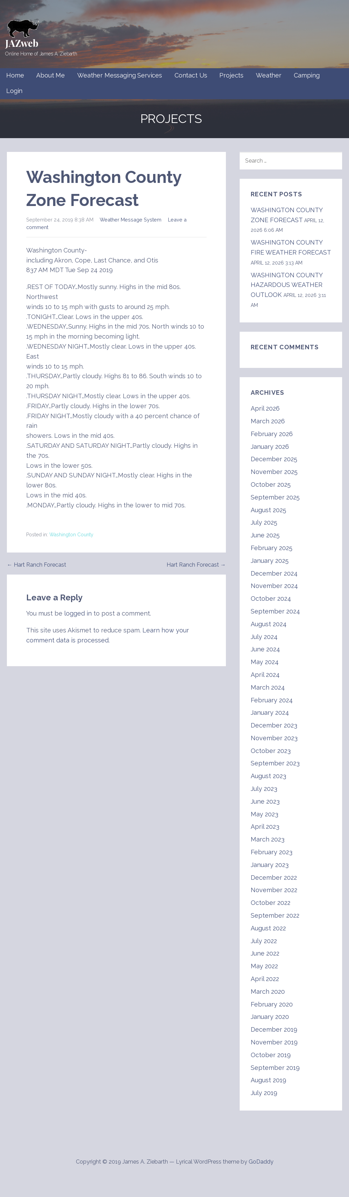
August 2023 (268, 776)
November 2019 (274, 1042)
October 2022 (270, 902)
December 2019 (274, 1029)
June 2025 (265, 535)
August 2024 (269, 624)
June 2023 (265, 801)
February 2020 (272, 1004)
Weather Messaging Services (119, 75)
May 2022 (264, 966)
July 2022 (264, 941)
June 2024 (265, 649)
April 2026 (265, 408)
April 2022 (265, 978)
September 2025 (275, 497)
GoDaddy (261, 1161)
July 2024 (264, 636)
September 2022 (275, 915)
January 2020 (270, 1016)
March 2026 (268, 421)
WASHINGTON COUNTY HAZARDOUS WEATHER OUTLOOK (286, 285)
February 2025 (271, 547)
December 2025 (274, 459)
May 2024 (265, 661)
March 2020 (268, 991)
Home (15, 75)
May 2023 (264, 814)
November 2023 (274, 738)
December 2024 (274, 573)
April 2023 (265, 826)
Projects (231, 75)
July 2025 (264, 522)
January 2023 (270, 864)
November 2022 (274, 890)
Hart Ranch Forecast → (196, 564)
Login (14, 90)
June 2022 (265, 953)
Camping (307, 75)
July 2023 (264, 788)
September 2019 (275, 1067)
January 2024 (270, 712)
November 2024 (274, 585)
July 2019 (264, 1092)
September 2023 (275, 763)
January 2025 (270, 560)
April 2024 (265, 674)
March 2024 (268, 687)
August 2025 (268, 510)
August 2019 (268, 1080)
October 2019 (271, 1055)
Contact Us (190, 75)
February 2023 (271, 852)
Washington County (71, 534)
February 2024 (272, 700)
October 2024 (271, 598)
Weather (268, 75)
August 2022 (268, 928)
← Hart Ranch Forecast (36, 564)
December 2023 (274, 725)
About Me (50, 75)
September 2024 (275, 611)
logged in (78, 613)
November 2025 (274, 471)
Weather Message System (130, 220)
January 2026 (270, 446)
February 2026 (272, 433)
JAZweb (21, 43)
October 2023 (271, 750)
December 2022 (274, 877)
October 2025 (271, 484)
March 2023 (268, 839)
